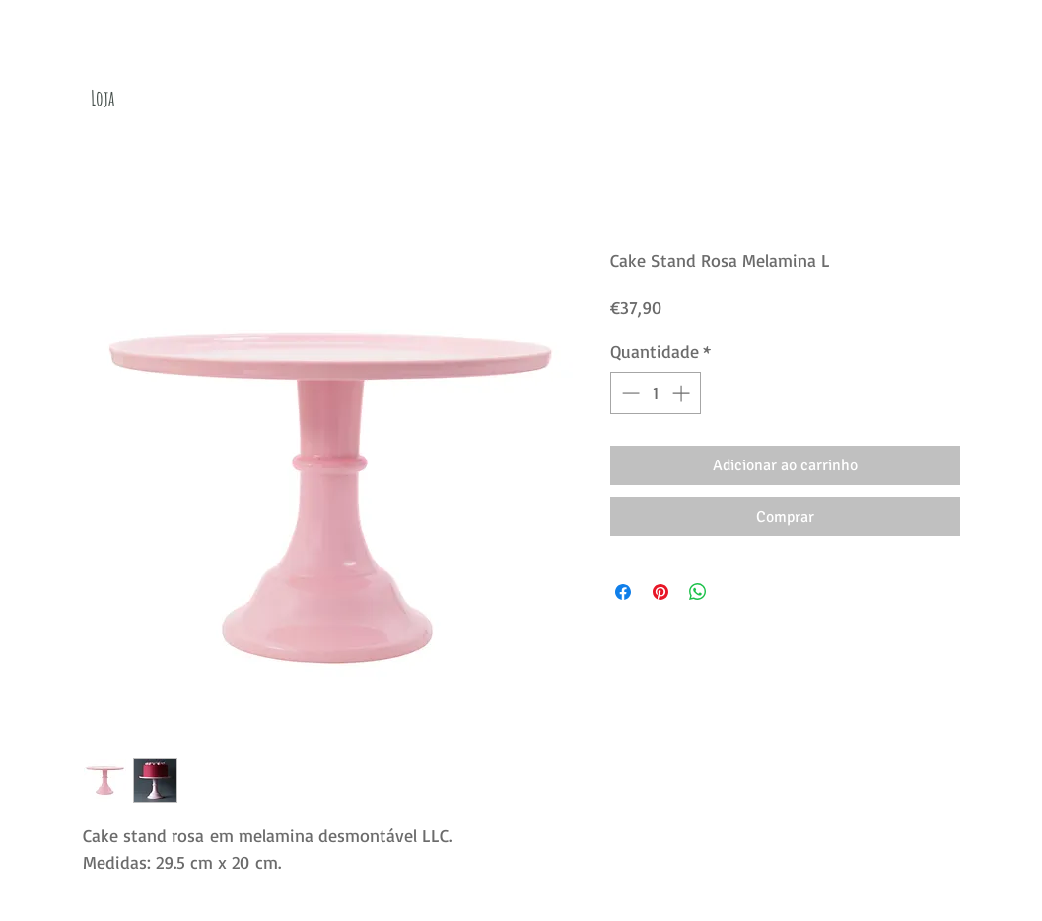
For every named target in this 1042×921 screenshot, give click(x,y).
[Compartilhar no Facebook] (623, 591)
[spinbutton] (655, 393)
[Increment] (682, 393)
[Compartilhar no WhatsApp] (698, 591)
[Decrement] (628, 393)
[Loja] (102, 98)
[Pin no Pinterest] (660, 591)
